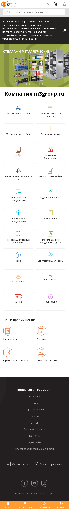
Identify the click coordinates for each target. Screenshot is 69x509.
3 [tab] (33, 84)
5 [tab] (39, 84)
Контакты (34, 435)
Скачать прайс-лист (48, 464)
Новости (34, 416)
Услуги (34, 403)
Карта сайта (34, 442)
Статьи (35, 422)
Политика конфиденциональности (34, 448)
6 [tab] (42, 84)
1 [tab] (26, 84)
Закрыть (65, 30)
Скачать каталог (19, 464)
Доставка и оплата (34, 429)
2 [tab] (29, 84)
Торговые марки (34, 409)
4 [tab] (36, 84)
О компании (34, 396)
